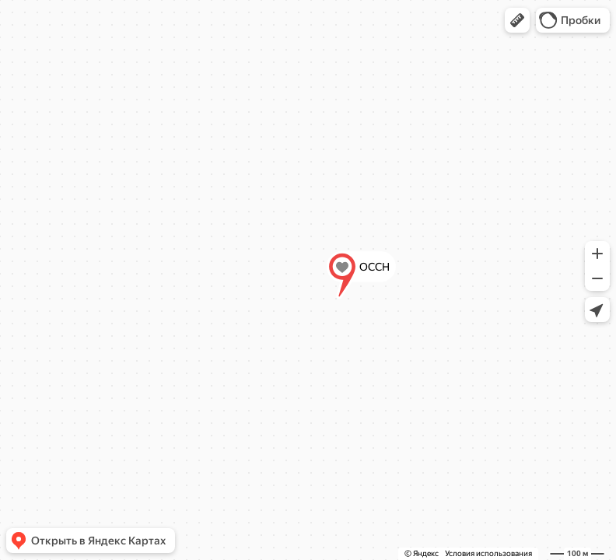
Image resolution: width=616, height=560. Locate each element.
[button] (517, 20)
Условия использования (488, 553)
